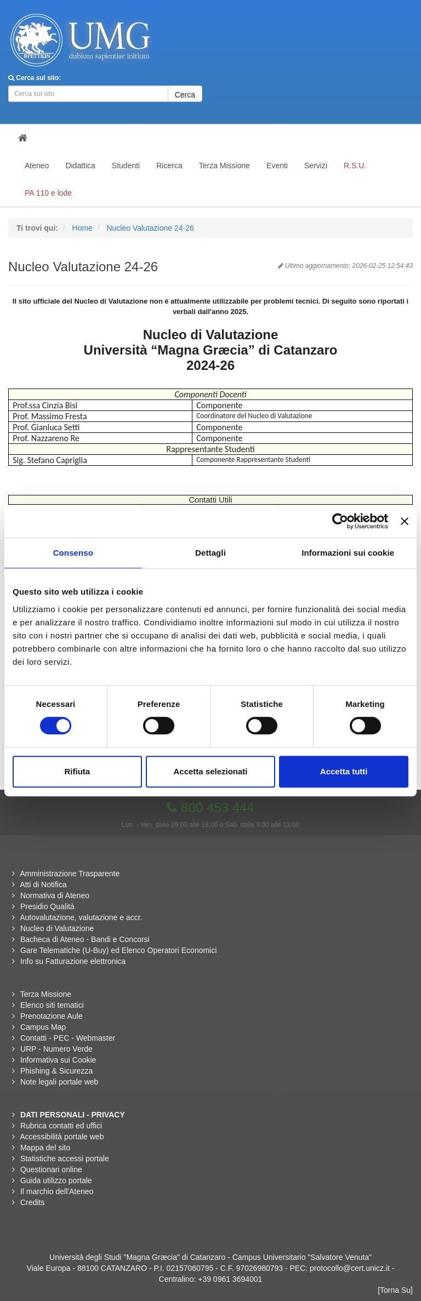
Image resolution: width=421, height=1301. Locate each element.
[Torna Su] (395, 1290)
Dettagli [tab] (210, 552)
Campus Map (43, 1027)
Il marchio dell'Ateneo (56, 1191)
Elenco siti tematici (52, 1005)
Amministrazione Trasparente (70, 873)
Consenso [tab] (73, 552)
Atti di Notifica (43, 884)
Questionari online (51, 1169)
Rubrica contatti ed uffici (61, 1125)
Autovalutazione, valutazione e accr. (81, 917)
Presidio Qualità (47, 906)
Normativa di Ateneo (54, 895)
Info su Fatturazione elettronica (73, 961)
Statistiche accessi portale (64, 1158)
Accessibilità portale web (62, 1136)
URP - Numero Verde (56, 1049)
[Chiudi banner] (404, 521)
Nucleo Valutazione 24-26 (150, 228)
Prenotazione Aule (51, 1016)
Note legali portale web (59, 1081)
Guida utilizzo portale (56, 1180)
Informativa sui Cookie (58, 1059)
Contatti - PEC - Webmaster (67, 1038)
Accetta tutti (344, 771)
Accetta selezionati (210, 771)
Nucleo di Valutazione (57, 928)
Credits (32, 1202)
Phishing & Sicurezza (56, 1070)
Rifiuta (77, 771)
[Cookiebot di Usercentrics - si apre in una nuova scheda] (340, 521)
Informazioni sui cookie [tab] (347, 552)
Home (82, 228)
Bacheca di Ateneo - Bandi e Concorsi (85, 939)
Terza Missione (45, 994)
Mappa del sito (45, 1147)
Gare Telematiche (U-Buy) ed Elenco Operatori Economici (118, 950)
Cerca (185, 94)
